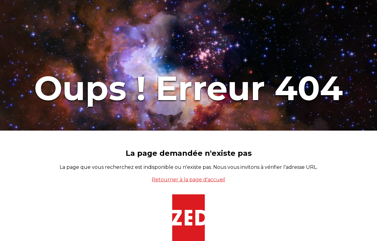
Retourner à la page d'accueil (188, 180)
